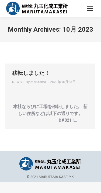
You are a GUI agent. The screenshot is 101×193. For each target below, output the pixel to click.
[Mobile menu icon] (90, 8)
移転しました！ (31, 73)
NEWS (17, 82)
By (36, 82)
